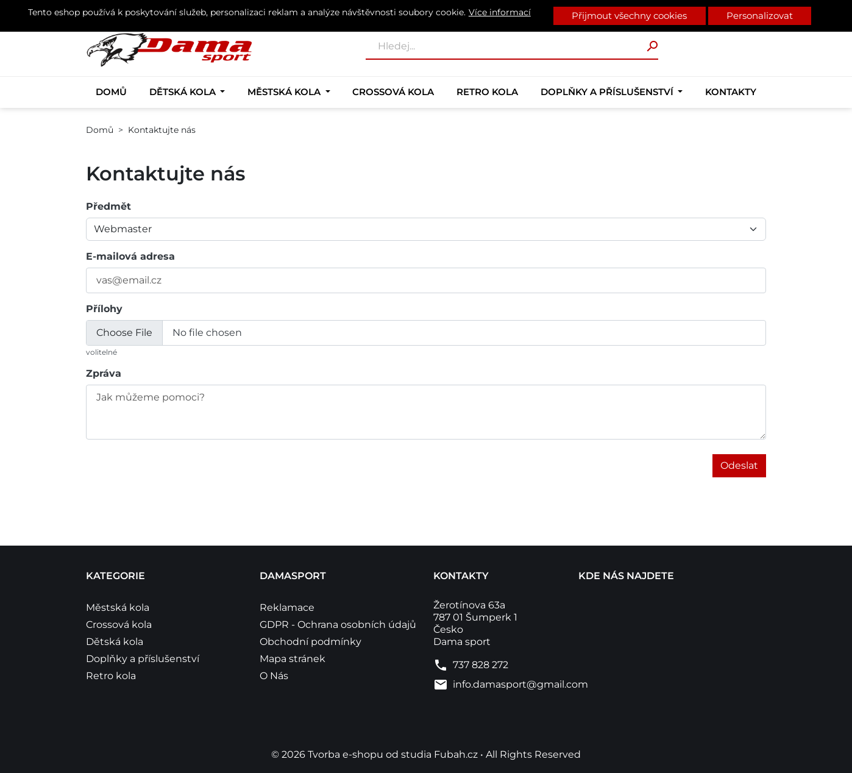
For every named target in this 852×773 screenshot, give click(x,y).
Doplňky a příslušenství (608, 92)
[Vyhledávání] (512, 47)
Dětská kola (183, 92)
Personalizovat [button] (759, 15)
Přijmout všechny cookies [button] (629, 15)
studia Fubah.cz (440, 754)
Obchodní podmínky (310, 641)
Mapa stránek (292, 658)
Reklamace (287, 607)
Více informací (500, 12)
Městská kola (285, 92)
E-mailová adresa (130, 256)
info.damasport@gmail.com (520, 684)
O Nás (274, 676)
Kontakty (730, 92)
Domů (111, 92)
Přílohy (104, 309)
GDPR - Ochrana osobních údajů (338, 624)
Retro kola (487, 92)
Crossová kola (393, 92)
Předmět (108, 206)
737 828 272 (480, 665)
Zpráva (103, 373)
